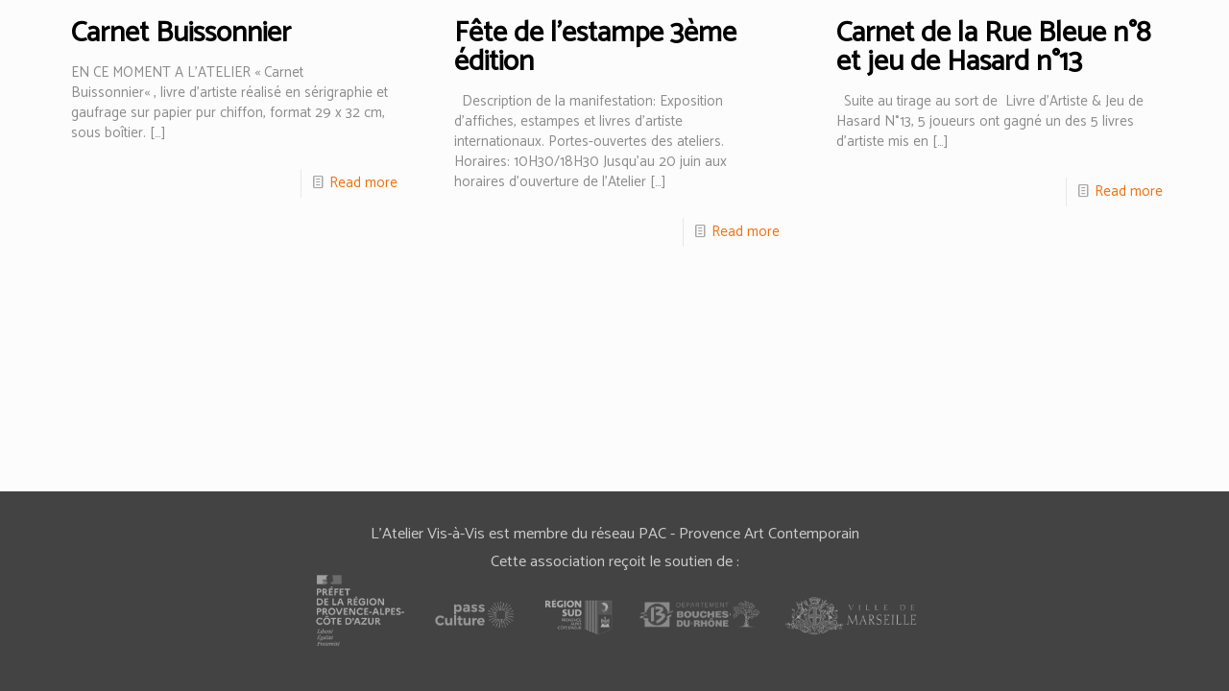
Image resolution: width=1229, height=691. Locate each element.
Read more (363, 183)
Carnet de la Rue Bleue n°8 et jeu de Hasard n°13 (993, 47)
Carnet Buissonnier (181, 33)
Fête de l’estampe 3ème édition (595, 47)
